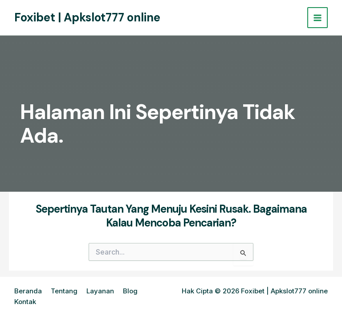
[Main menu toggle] (317, 17)
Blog (130, 291)
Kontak (25, 301)
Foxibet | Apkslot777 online (87, 17)
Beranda (28, 291)
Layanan (100, 291)
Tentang (64, 291)
